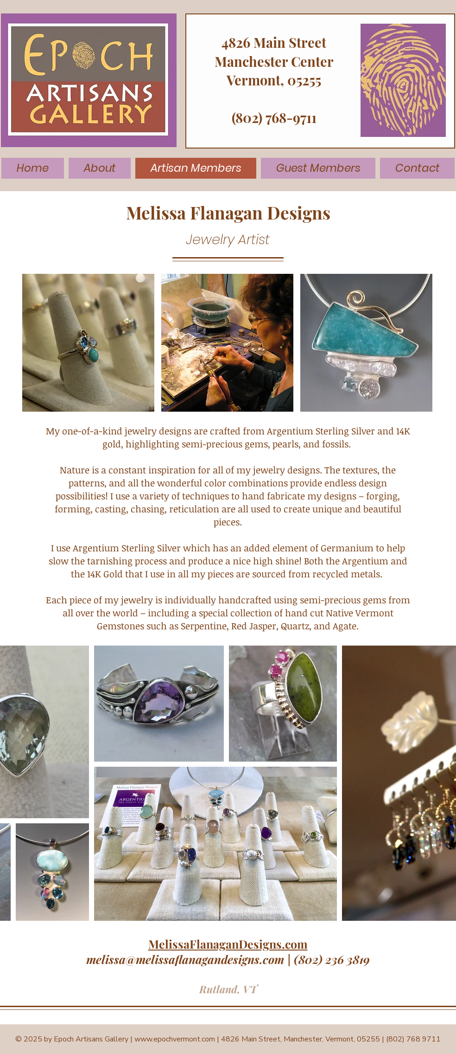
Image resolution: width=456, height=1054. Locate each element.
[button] (88, 343)
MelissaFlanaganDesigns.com (228, 943)
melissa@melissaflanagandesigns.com (185, 959)
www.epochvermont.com (174, 1039)
